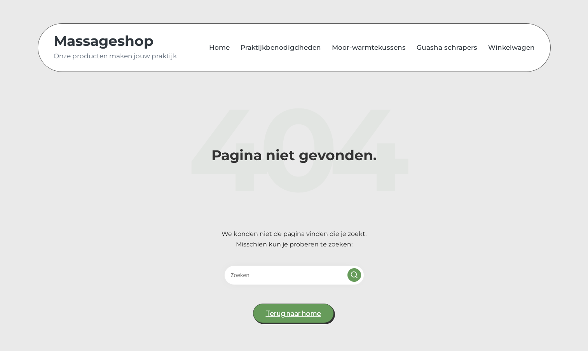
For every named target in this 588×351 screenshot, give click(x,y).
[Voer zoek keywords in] (294, 275)
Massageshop (104, 41)
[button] (354, 275)
